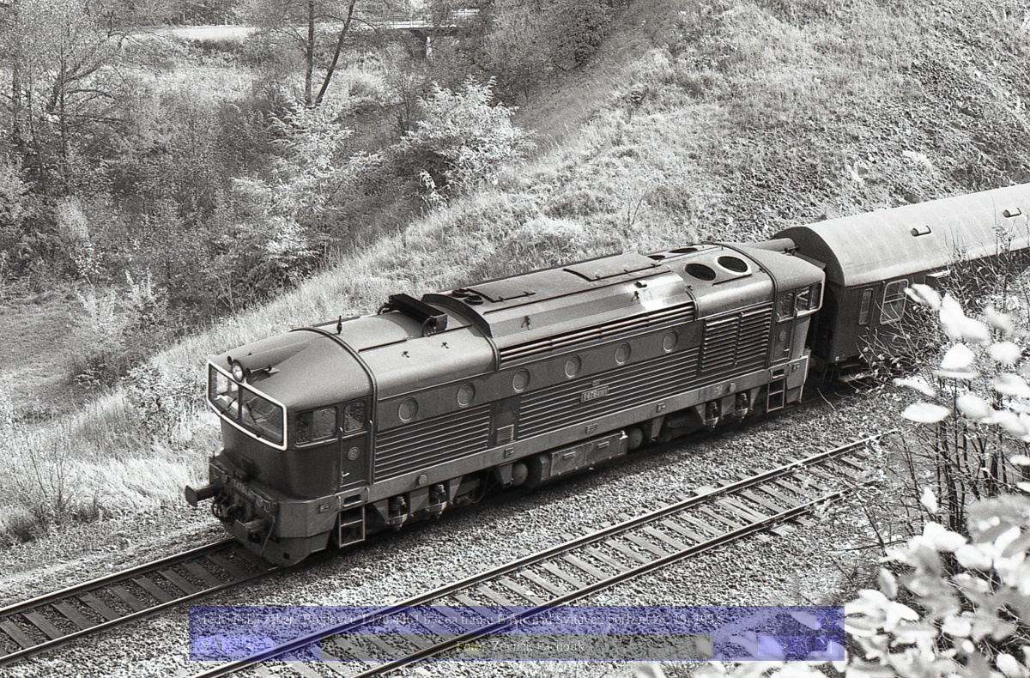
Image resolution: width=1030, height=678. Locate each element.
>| (826, 646)
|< (206, 646)
